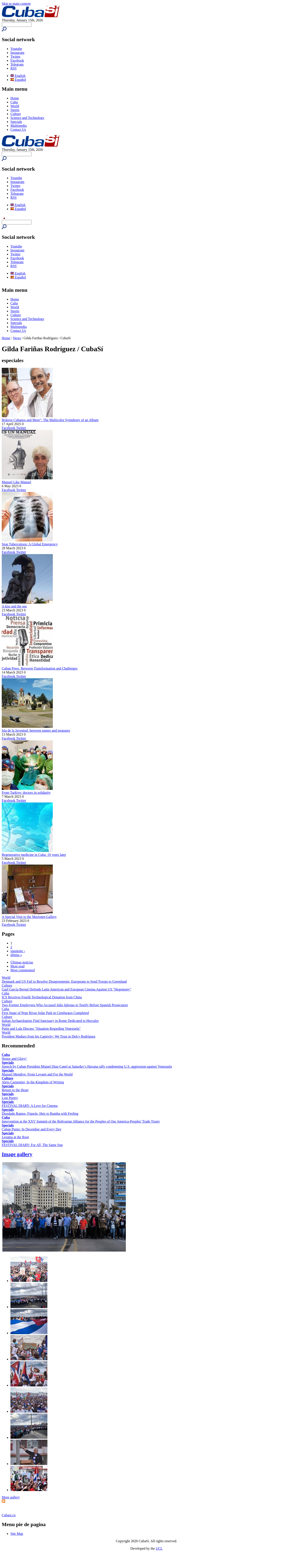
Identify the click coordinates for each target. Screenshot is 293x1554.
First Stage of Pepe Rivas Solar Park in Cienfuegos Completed (45, 1013)
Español (18, 79)
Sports (14, 110)
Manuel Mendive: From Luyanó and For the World (37, 1074)
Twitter (15, 56)
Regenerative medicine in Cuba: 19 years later (34, 855)
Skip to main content (16, 3)
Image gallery (17, 1154)
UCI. (159, 1548)
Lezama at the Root (15, 1137)
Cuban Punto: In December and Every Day (32, 1129)
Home (14, 98)
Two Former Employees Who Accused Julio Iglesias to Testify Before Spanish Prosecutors (65, 1005)
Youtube (16, 49)
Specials (16, 122)
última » (16, 955)
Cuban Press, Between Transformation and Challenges (39, 668)
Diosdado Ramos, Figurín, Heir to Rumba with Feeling (40, 1113)
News (17, 338)
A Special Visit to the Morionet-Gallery (29, 917)
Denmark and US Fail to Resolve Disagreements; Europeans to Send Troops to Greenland (64, 981)
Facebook (17, 60)
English (17, 76)
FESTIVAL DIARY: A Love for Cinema (30, 1106)
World (14, 106)
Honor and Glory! (14, 1058)
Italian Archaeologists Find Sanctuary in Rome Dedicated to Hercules (50, 1021)
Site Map (16, 1533)
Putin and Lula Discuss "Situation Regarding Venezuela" (41, 1028)
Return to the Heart (15, 1090)
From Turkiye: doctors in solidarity (26, 792)
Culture (15, 114)
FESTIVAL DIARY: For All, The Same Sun (32, 1145)
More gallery (11, 1497)
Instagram (17, 52)
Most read (17, 966)
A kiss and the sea (14, 606)
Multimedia (18, 125)
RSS (13, 68)
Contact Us (18, 129)
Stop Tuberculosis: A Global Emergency (30, 544)
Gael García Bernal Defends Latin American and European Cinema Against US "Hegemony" (66, 989)
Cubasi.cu (9, 1515)
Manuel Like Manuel (16, 482)
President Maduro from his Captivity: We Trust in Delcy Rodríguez (48, 1036)
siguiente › (17, 951)
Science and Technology (27, 118)
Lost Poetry (10, 1098)
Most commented (22, 970)
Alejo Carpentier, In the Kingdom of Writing (33, 1082)
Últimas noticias (21, 962)
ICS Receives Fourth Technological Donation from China (42, 997)
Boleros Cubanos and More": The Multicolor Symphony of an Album (50, 420)
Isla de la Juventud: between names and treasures (36, 730)
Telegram (16, 64)
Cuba (14, 102)
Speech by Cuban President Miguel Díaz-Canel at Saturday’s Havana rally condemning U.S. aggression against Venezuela (87, 1066)
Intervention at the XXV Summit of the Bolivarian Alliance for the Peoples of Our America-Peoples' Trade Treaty (81, 1121)
